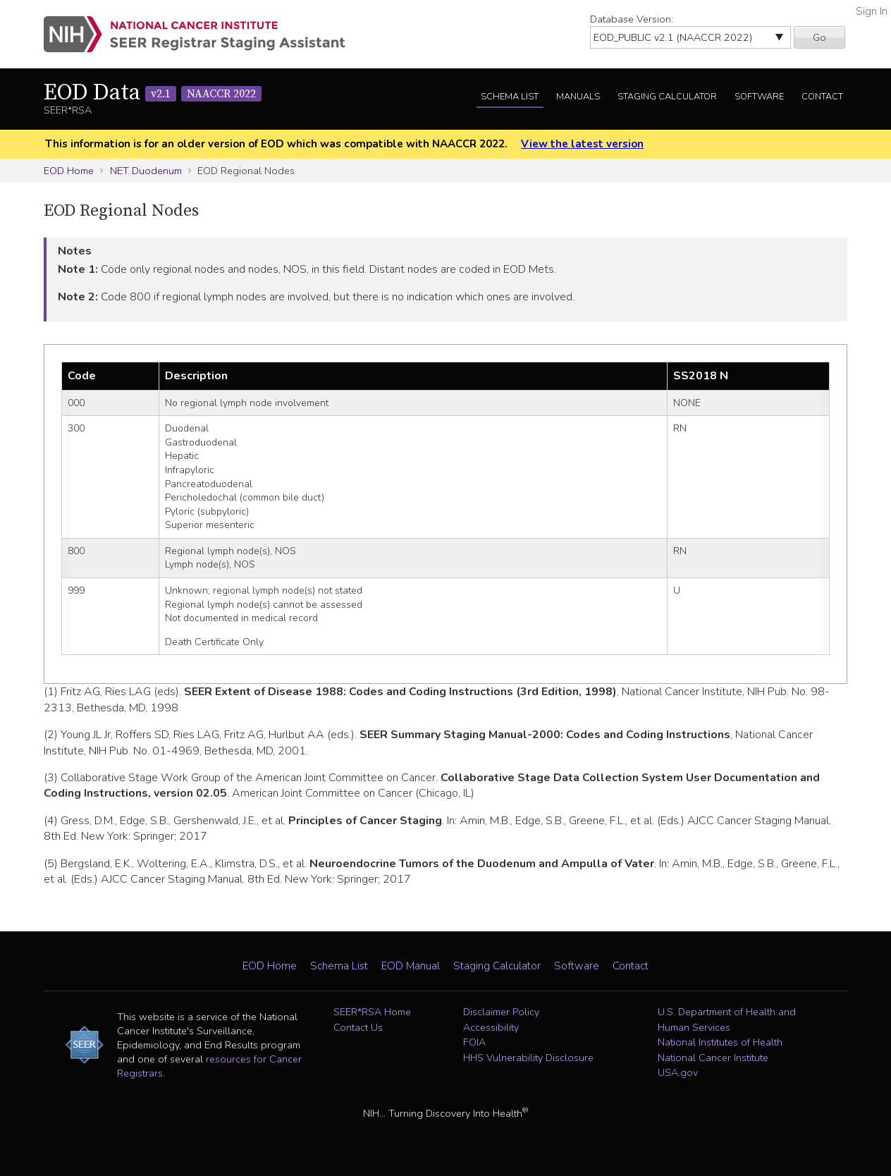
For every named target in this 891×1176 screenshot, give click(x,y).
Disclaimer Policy (501, 1012)
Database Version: (631, 19)
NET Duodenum (146, 171)
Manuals (578, 96)
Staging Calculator (667, 96)
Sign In (871, 11)
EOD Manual (410, 966)
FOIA (474, 1042)
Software (759, 96)
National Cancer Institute (713, 1058)
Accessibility (491, 1027)
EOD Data (153, 93)
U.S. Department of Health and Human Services (727, 1019)
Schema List (510, 96)
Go (819, 37)
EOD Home (69, 171)
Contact (822, 96)
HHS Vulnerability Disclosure (528, 1058)
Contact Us (358, 1027)
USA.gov (678, 1072)
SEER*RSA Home (372, 1012)
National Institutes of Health (720, 1042)
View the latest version (582, 144)
